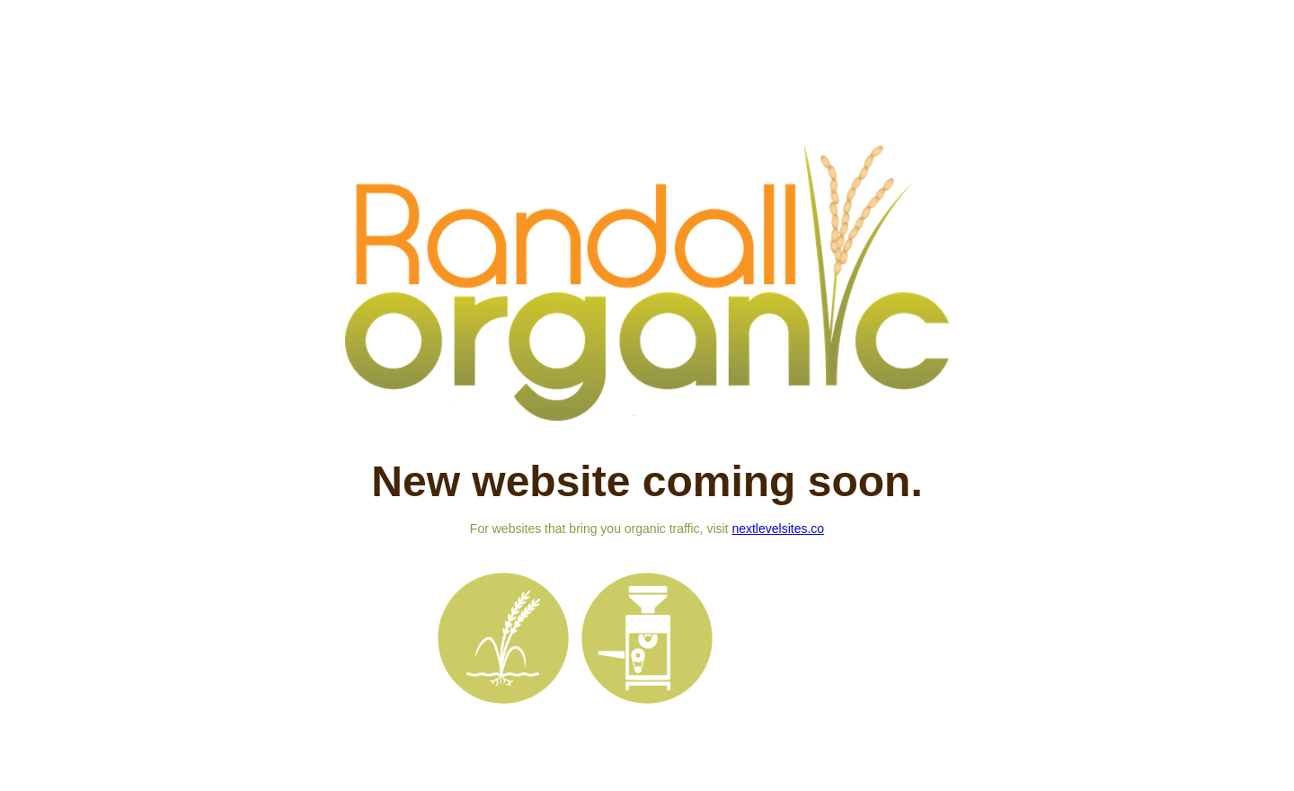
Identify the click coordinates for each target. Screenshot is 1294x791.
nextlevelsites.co (777, 528)
